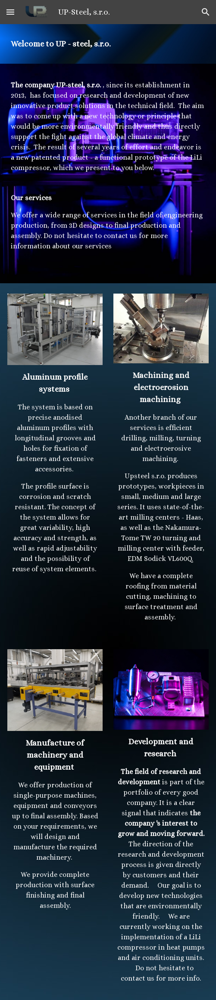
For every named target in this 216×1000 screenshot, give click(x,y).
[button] (10, 12)
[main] (107, 43)
